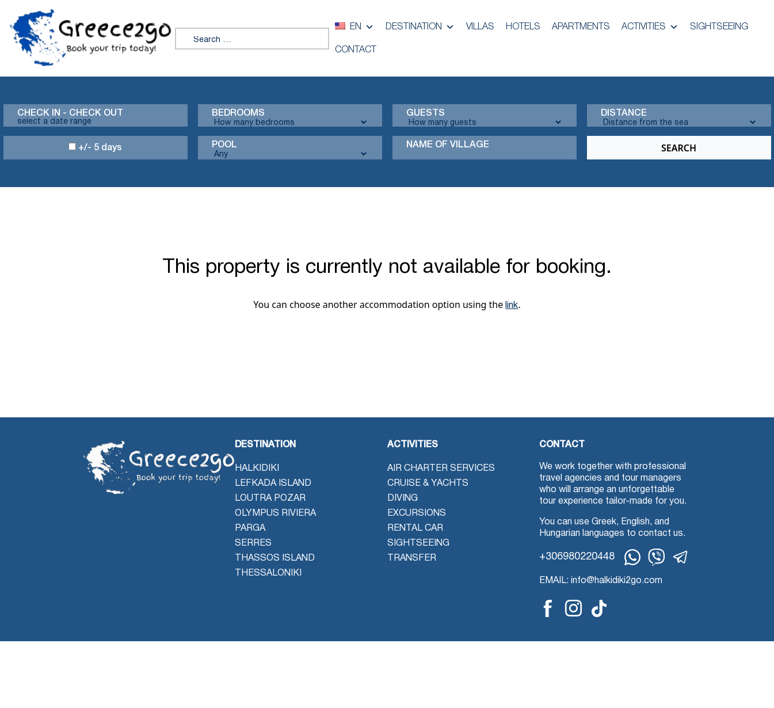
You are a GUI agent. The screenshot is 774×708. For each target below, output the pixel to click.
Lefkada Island (273, 483)
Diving (402, 498)
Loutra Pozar (270, 498)
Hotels (523, 27)
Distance (624, 113)
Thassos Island (275, 558)
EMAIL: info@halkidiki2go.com (600, 581)
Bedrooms (238, 113)
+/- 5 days (95, 147)
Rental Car (415, 528)
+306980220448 (577, 557)
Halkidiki (257, 469)
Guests (425, 113)
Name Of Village (447, 145)
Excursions (416, 513)
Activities (650, 27)
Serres (253, 543)
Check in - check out (70, 113)
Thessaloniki (268, 573)
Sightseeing (719, 27)
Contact (355, 50)
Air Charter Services (441, 469)
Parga (250, 528)
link (511, 306)
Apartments (581, 27)
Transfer (411, 558)
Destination (420, 27)
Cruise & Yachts (427, 483)
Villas (480, 27)
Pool (224, 145)
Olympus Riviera (275, 513)
